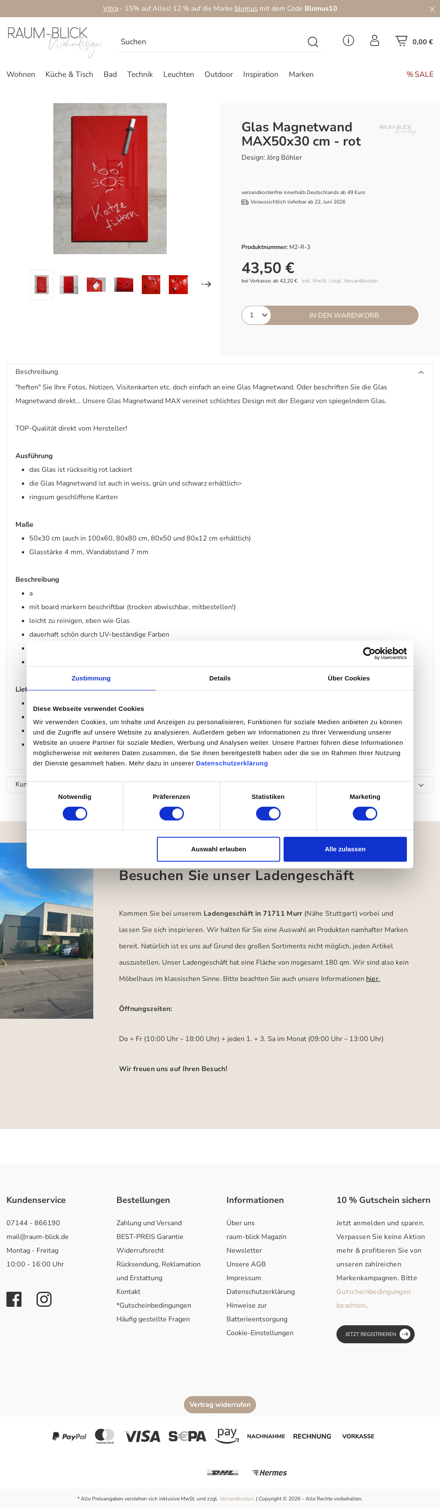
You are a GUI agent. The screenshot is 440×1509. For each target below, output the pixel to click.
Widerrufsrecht (140, 1250)
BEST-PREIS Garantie (149, 1237)
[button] (220, 372)
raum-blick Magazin (256, 1237)
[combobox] (210, 42)
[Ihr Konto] (374, 43)
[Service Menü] (348, 43)
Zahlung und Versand (149, 1223)
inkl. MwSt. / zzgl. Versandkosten (340, 281)
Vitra (110, 8)
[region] (110, 201)
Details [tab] (220, 678)
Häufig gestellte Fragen (153, 1319)
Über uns (240, 1223)
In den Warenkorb (344, 315)
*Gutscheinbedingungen (153, 1305)
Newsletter (244, 1250)
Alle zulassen (345, 849)
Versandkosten (237, 1498)
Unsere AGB (246, 1264)
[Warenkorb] (414, 43)
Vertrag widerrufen (220, 1404)
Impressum (243, 1278)
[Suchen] (313, 42)
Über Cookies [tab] (349, 678)
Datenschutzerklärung (260, 1291)
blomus (246, 8)
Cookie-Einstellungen (259, 1333)
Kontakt (128, 1291)
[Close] (432, 8)
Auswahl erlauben (218, 849)
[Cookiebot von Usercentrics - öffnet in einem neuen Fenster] (369, 653)
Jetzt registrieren (377, 1334)
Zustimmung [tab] (91, 678)
